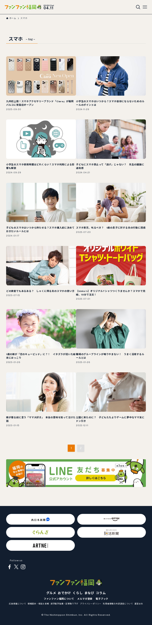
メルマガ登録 (84, 598)
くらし (78, 593)
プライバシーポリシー (90, 603)
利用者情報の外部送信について (118, 603)
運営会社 (138, 603)
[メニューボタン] (144, 7)
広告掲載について (17, 603)
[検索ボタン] (138, 7)
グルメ (51, 593)
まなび (89, 593)
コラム (101, 593)
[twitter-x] (16, 567)
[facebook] (9, 567)
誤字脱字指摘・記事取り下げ (64, 603)
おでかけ (64, 593)
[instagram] (23, 567)
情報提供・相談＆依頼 (38, 603)
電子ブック (102, 598)
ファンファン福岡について (59, 598)
